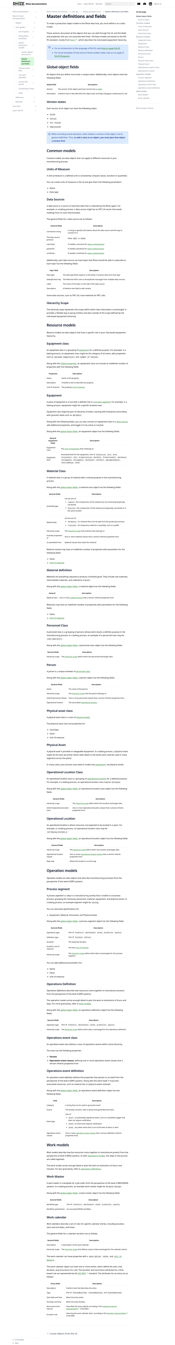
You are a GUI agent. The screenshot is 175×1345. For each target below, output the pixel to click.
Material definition (145, 50)
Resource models (143, 37)
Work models (141, 91)
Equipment (142, 43)
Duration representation (117, 1313)
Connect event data (26, 69)
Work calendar (144, 98)
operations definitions (91, 1169)
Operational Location (146, 71)
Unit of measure (57, 562)
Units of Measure (145, 26)
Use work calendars (26, 76)
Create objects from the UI (27, 53)
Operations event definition (149, 88)
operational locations (96, 778)
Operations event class (147, 84)
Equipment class (144, 40)
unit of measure (78, 387)
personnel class (83, 671)
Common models (143, 23)
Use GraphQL (26, 31)
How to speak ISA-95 (110, 48)
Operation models (143, 74)
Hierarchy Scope (144, 33)
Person (141, 57)
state (99, 89)
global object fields (69, 431)
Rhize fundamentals (25, 11)
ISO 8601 (83, 1273)
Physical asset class (145, 60)
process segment (102, 402)
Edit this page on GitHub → (145, 108)
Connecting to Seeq (26, 88)
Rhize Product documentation (25, 17)
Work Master (143, 95)
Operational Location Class (148, 67)
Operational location (89, 702)
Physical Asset (143, 64)
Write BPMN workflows (26, 37)
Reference (25, 97)
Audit (20, 93)
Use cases (25, 106)
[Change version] (25, 1339)
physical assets (83, 717)
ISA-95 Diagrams (62, 56)
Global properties (68, 363)
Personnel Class (144, 54)
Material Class (143, 47)
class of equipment (71, 449)
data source (122, 421)
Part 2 (73, 40)
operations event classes (86, 1133)
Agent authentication (96, 244)
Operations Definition (146, 81)
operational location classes (92, 854)
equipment (84, 350)
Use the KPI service (26, 83)
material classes (76, 598)
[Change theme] (25, 1343)
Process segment (145, 77)
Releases (25, 102)
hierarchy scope (74, 531)
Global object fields (144, 16)
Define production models (26, 45)
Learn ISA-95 (25, 110)
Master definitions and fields (25, 61)
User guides (25, 27)
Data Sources (143, 30)
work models (85, 1003)
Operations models (96, 1155)
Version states (143, 20)
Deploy (25, 23)
